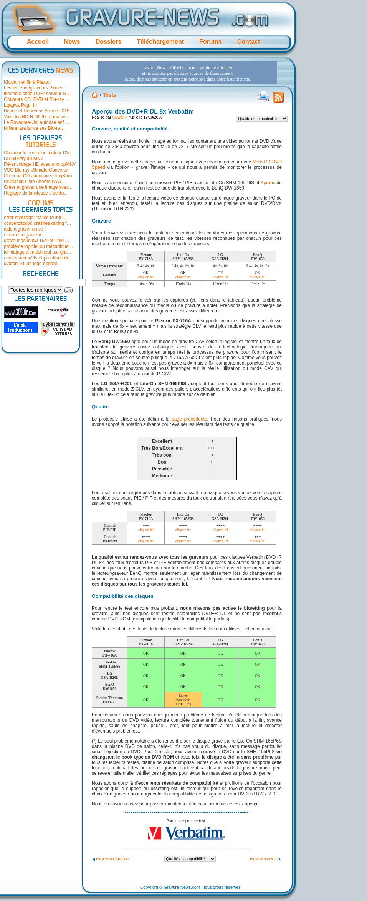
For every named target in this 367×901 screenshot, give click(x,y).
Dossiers (109, 41)
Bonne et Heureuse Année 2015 (36, 111)
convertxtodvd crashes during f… (37, 223)
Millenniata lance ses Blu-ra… (34, 128)
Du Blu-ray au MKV (23, 158)
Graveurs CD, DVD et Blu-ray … (37, 99)
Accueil (38, 41)
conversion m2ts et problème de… (39, 258)
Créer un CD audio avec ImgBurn (38, 175)
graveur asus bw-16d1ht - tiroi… (36, 240)
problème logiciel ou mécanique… (38, 246)
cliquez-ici (146, 277)
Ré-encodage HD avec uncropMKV (40, 164)
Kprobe (268, 182)
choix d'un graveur (22, 235)
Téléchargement (160, 41)
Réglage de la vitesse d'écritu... (36, 193)
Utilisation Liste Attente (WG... (34, 181)
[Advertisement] (121, 84)
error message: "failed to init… (35, 217)
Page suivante (264, 859)
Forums (210, 41)
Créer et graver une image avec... (38, 187)
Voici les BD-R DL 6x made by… (37, 116)
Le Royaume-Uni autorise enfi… (36, 122)
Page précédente (113, 859)
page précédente (189, 419)
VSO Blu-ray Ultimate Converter (36, 170)
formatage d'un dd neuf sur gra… (37, 252)
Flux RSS (278, 99)
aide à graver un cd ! (25, 229)
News (72, 41)
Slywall (118, 117)
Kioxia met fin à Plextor (27, 82)
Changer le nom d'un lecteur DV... (38, 152)
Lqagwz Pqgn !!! (20, 105)
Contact (248, 41)
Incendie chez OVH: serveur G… (37, 93)
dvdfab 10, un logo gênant (30, 263)
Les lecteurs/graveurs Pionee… (36, 88)
